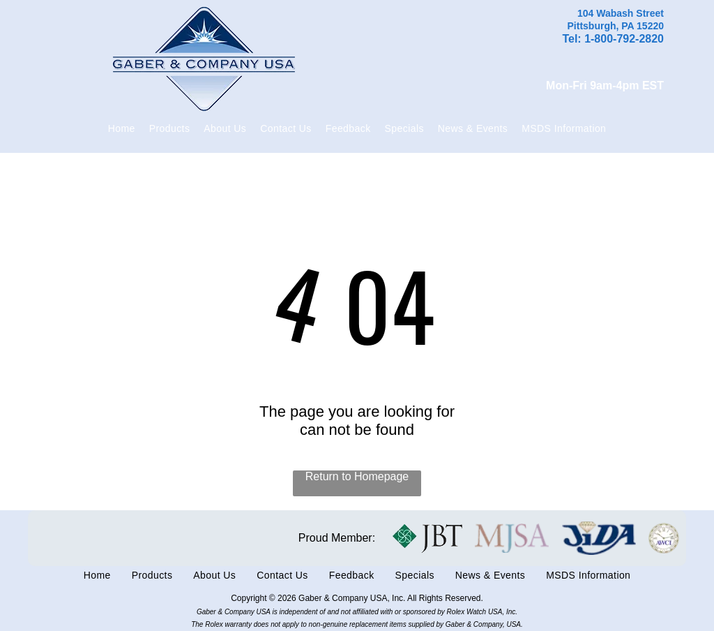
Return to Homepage (357, 476)
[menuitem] (121, 128)
